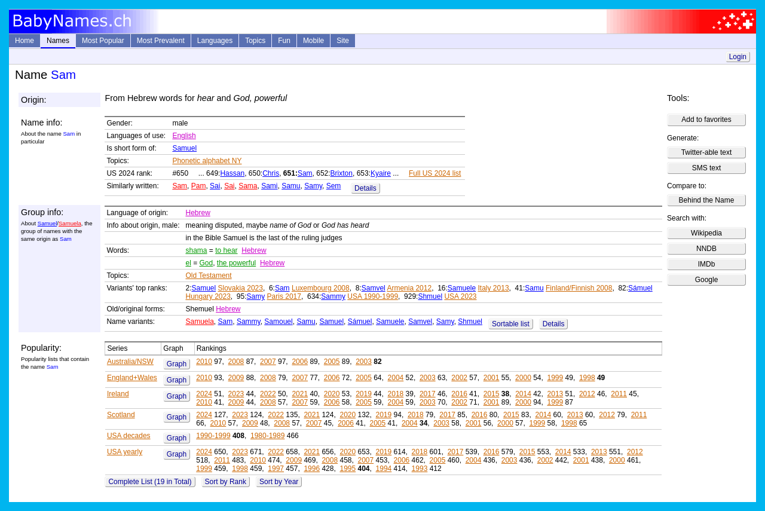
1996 (312, 468)
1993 (420, 468)
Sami (269, 186)
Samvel (373, 288)
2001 (492, 378)
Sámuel (640, 288)
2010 (204, 361)
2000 (523, 378)
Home (24, 40)
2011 (619, 394)
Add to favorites (706, 119)
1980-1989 (267, 436)
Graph (176, 364)
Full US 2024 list (435, 173)
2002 (459, 378)
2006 (300, 361)
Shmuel (430, 296)
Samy (313, 186)
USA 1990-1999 (372, 296)
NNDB (706, 248)
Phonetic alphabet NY (206, 161)
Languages (214, 40)
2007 (268, 361)
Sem (333, 186)
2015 (492, 394)
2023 (236, 394)
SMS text (706, 168)
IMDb (706, 264)
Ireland (118, 394)
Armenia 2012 (409, 288)
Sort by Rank (225, 482)
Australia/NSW (130, 361)
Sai (215, 186)
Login (737, 57)
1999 (555, 378)
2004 (396, 378)
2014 (523, 394)
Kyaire (381, 173)
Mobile (313, 40)
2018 (396, 394)
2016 (459, 394)
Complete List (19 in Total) (149, 482)
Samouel (278, 321)
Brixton (342, 173)
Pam (198, 186)
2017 (428, 394)
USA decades (129, 436)
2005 (332, 361)
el (188, 263)
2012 (587, 394)
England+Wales (132, 378)
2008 (236, 361)
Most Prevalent (161, 40)
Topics (255, 40)
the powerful (236, 263)
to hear (226, 250)
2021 (300, 394)
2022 (268, 394)
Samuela (70, 223)
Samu (290, 186)
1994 (384, 468)
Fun (284, 40)
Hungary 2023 (207, 296)
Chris (270, 173)
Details (365, 188)
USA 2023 (460, 296)
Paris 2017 (284, 296)
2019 (364, 394)
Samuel (184, 148)
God (206, 263)
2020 (332, 394)
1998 (587, 378)
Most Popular (103, 40)
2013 (555, 394)
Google (706, 280)
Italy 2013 (493, 288)
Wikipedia (706, 233)
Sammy (333, 296)
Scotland (121, 415)
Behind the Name (707, 200)
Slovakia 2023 (240, 288)
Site (342, 40)
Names (58, 40)
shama (196, 250)
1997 (276, 468)
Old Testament (208, 275)
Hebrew (197, 213)
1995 (347, 468)
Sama (247, 186)
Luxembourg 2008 (321, 288)
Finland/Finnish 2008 (579, 288)
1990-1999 (213, 436)
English (183, 135)
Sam (305, 173)
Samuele (462, 288)
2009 (236, 378)
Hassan (232, 173)
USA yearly (124, 452)
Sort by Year (278, 482)
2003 (364, 361)
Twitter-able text (706, 152)
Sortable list (511, 324)
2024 (204, 394)
